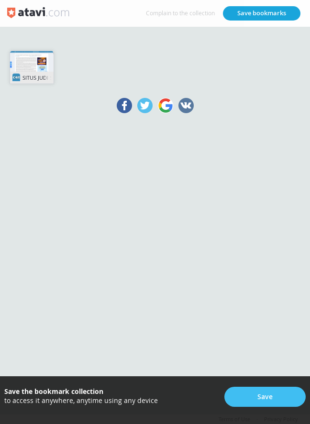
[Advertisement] (155, 262)
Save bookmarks (261, 13)
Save (265, 396)
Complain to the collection (180, 13)
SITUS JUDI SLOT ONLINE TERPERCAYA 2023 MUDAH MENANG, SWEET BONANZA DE (33, 76)
